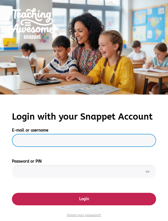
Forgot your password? (84, 215)
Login (84, 199)
